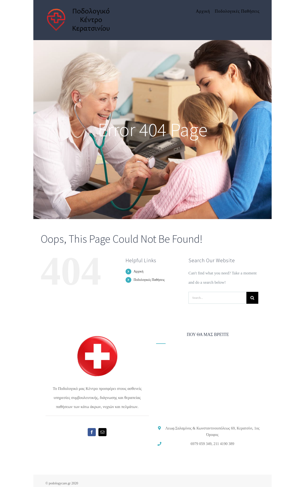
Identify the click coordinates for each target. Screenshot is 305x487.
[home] (97, 337)
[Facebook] (92, 432)
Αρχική (138, 271)
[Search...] (217, 298)
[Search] (252, 298)
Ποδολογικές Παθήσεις (149, 280)
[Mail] (102, 432)
